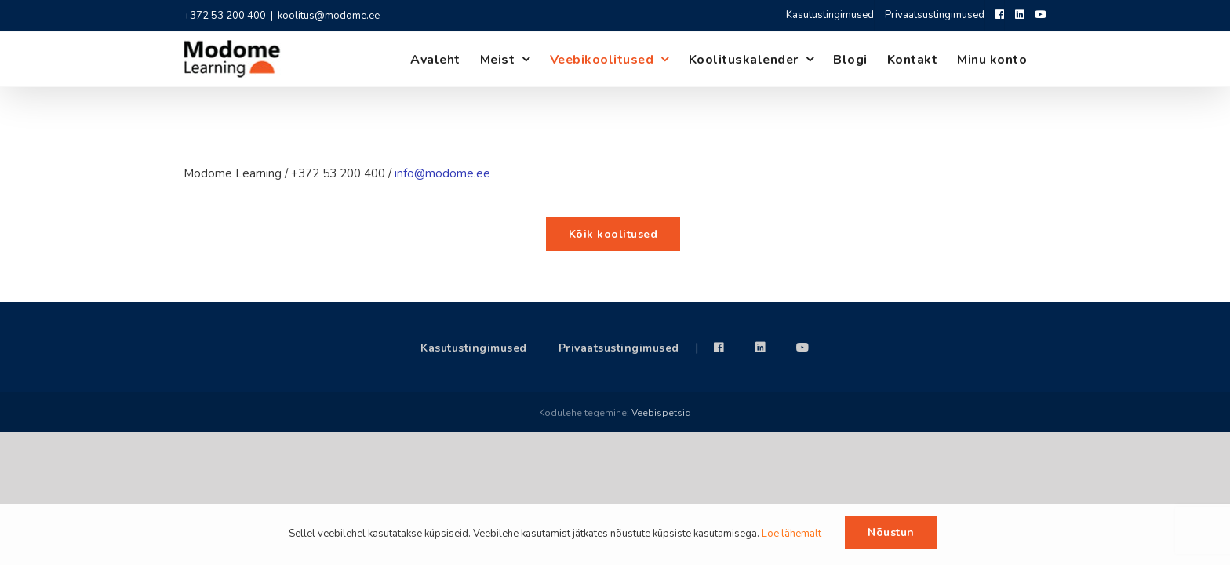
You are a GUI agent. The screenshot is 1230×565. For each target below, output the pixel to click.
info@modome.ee (442, 173)
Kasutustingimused (473, 348)
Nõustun (891, 532)
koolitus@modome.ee (329, 16)
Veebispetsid (661, 412)
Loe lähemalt (791, 534)
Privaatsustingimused (619, 348)
